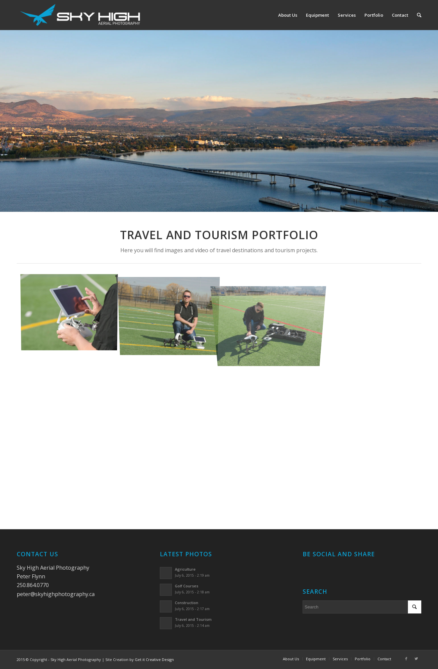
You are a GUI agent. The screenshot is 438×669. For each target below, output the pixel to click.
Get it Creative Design (154, 659)
